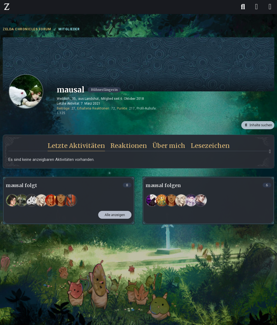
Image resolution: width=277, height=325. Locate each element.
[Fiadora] (51, 200)
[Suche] (243, 6)
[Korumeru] (190, 200)
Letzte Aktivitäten (76, 146)
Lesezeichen (210, 146)
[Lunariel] (152, 200)
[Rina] (12, 200)
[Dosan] (70, 200)
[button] (257, 125)
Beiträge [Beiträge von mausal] (63, 108)
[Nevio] (200, 200)
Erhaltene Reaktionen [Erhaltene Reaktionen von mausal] (93, 108)
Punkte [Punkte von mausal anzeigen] (122, 108)
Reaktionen (128, 146)
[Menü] (270, 6)
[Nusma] (21, 200)
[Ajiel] (60, 200)
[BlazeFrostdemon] (161, 200)
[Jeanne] (41, 200)
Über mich (168, 146)
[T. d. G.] (31, 200)
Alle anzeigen (115, 215)
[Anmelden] (256, 7)
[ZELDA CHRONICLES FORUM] (7, 6)
